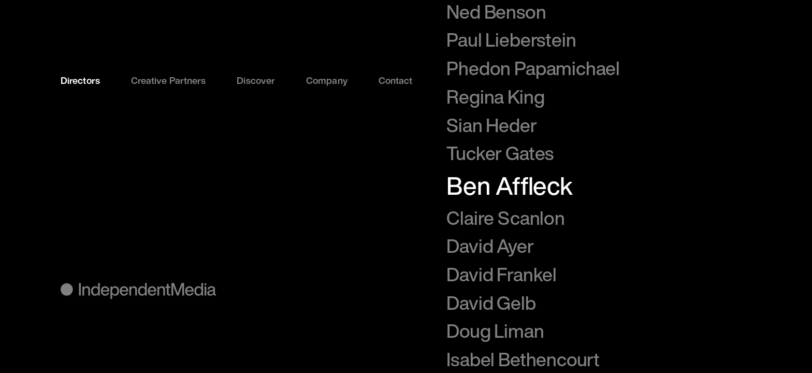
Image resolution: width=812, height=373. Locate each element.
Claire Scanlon (505, 218)
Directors (80, 80)
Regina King (495, 96)
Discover (256, 80)
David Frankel (501, 274)
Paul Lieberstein (511, 39)
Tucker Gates (500, 153)
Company (326, 80)
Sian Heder (491, 125)
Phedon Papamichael (533, 68)
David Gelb (490, 303)
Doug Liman (495, 331)
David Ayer (489, 246)
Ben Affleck (509, 185)
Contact (396, 80)
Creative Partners (168, 80)
